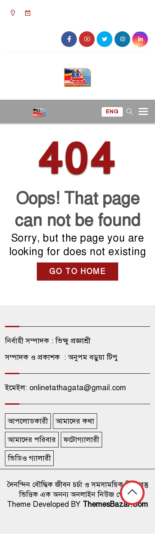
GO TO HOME (77, 271)
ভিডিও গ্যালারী (29, 458)
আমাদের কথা (75, 421)
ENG (112, 111)
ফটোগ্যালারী (81, 439)
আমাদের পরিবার (32, 439)
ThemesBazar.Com (115, 504)
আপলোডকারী (28, 421)
